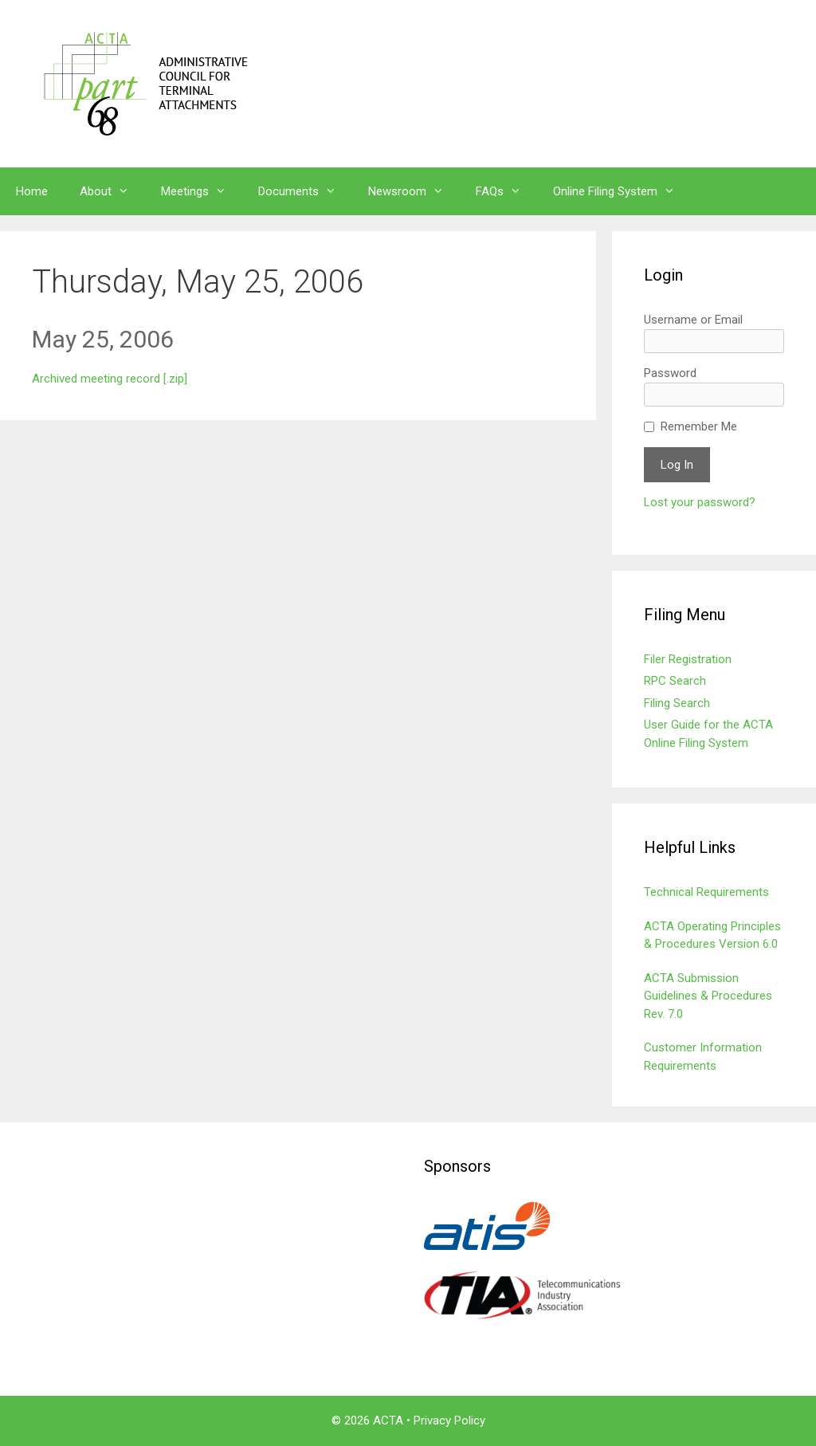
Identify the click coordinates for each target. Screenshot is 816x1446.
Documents (305, 191)
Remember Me (699, 426)
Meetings (201, 191)
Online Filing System (622, 191)
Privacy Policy (449, 1420)
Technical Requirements (706, 892)
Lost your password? (699, 502)
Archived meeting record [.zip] (109, 378)
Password (670, 373)
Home (32, 191)
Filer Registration (688, 659)
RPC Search (675, 681)
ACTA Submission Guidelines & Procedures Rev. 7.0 (708, 996)
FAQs (506, 191)
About (112, 191)
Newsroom (414, 191)
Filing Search (677, 703)
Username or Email (693, 319)
